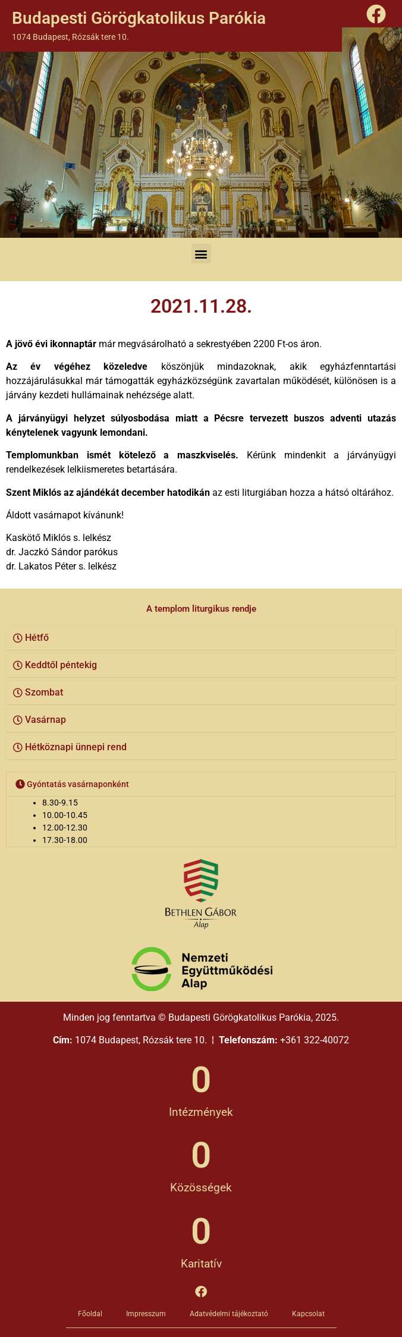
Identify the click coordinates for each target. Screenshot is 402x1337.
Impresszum (146, 1314)
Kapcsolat (308, 1314)
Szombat (44, 692)
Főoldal (90, 1314)
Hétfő (37, 637)
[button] (201, 253)
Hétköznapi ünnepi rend (76, 747)
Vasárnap (45, 719)
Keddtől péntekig (61, 665)
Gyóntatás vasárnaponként (78, 784)
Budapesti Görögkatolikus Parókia (139, 18)
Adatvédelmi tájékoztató (229, 1314)
